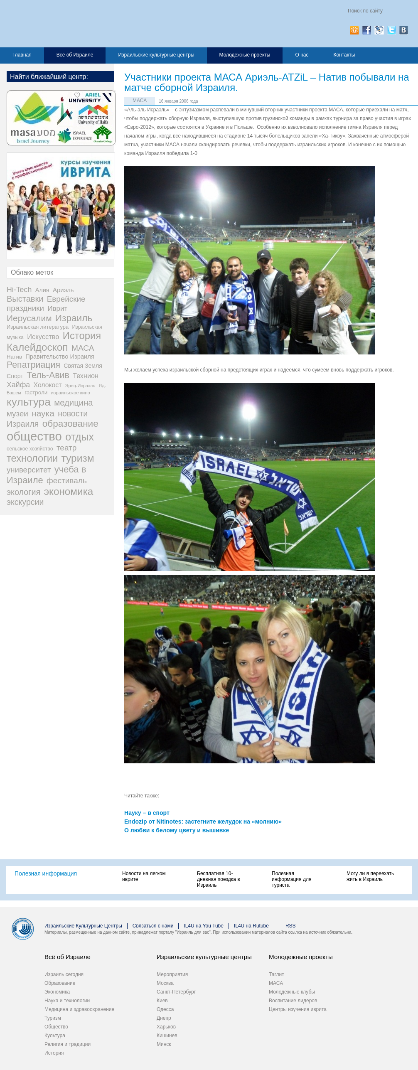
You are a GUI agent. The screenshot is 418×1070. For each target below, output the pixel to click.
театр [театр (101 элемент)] (66, 447)
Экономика (57, 992)
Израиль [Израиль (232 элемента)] (73, 318)
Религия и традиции (67, 1044)
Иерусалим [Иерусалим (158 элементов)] (29, 318)
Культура (54, 1035)
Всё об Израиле (75, 55)
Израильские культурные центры (156, 55)
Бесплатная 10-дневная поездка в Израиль (218, 879)
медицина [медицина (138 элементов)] (73, 402)
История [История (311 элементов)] (82, 335)
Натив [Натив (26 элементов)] (14, 357)
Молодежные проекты (244, 55)
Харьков (166, 1027)
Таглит (276, 974)
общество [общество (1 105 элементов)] (34, 436)
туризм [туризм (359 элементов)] (77, 458)
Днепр (164, 1018)
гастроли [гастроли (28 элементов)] (36, 392)
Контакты (344, 55)
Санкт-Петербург (176, 992)
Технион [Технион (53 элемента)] (85, 375)
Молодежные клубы (292, 992)
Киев (162, 1001)
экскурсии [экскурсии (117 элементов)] (25, 502)
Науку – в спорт (147, 812)
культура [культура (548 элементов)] (29, 402)
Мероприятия (172, 974)
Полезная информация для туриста (291, 879)
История (54, 1053)
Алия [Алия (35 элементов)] (42, 290)
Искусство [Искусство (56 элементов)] (43, 336)
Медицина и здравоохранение (79, 1009)
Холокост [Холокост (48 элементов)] (48, 385)
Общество (56, 1027)
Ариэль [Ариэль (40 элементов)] (63, 289)
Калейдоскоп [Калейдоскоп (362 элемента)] (37, 347)
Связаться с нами (153, 926)
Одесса (165, 1009)
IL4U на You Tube (204, 926)
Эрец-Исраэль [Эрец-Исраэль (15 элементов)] (80, 385)
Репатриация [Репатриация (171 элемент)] (33, 365)
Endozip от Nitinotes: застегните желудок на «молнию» (203, 821)
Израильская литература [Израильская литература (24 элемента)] (38, 327)
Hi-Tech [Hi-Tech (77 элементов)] (19, 289)
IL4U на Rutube (251, 926)
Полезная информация (46, 873)
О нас (301, 55)
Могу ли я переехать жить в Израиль (370, 876)
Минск (164, 1044)
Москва (165, 983)
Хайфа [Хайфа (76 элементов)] (18, 385)
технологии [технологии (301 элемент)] (32, 458)
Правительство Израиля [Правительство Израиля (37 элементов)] (59, 356)
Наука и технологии (67, 1001)
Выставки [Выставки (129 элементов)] (25, 298)
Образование (59, 983)
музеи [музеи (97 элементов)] (17, 413)
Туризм (52, 1018)
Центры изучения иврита (298, 1009)
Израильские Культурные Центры (83, 926)
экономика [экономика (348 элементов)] (68, 491)
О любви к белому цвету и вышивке (176, 830)
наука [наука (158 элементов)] (43, 413)
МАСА (140, 100)
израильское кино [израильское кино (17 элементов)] (70, 392)
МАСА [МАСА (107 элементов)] (82, 348)
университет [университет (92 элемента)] (29, 469)
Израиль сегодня (64, 974)
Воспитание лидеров (293, 1001)
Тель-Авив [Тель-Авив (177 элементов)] (48, 375)
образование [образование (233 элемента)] (70, 423)
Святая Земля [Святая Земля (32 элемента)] (83, 365)
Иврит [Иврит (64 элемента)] (57, 308)
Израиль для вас (88, 23)
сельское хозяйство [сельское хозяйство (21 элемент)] (30, 449)
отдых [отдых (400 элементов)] (79, 437)
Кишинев (167, 1035)
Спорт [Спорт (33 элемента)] (15, 376)
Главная (22, 55)
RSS (290, 926)
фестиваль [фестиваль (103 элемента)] (67, 480)
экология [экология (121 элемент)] (23, 492)
